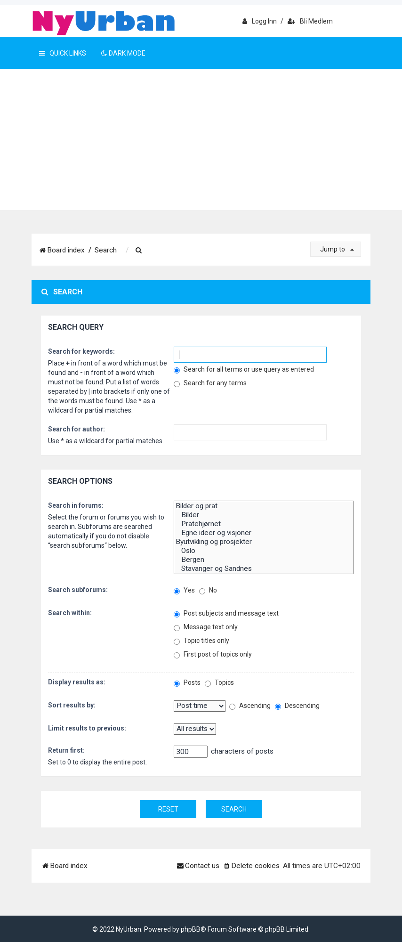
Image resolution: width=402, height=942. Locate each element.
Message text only (206, 627)
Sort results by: (72, 705)
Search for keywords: (81, 351)
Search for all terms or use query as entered (244, 369)
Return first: (66, 750)
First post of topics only (213, 654)
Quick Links (62, 53)
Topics (219, 683)
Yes (184, 590)
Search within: (70, 613)
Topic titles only (201, 641)
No (208, 590)
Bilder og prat (264, 506)
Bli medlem (310, 21)
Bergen (264, 559)
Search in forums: (76, 505)
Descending (297, 706)
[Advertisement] (201, 139)
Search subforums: (78, 589)
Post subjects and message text (226, 613)
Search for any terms (210, 383)
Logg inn (259, 21)
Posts (187, 683)
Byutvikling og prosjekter (264, 541)
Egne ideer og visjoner (264, 532)
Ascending (250, 706)
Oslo (264, 550)
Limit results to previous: (87, 728)
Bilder (264, 515)
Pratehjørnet (264, 524)
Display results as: (76, 682)
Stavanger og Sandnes (264, 568)
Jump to (337, 249)
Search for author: (76, 429)
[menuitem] (139, 251)
